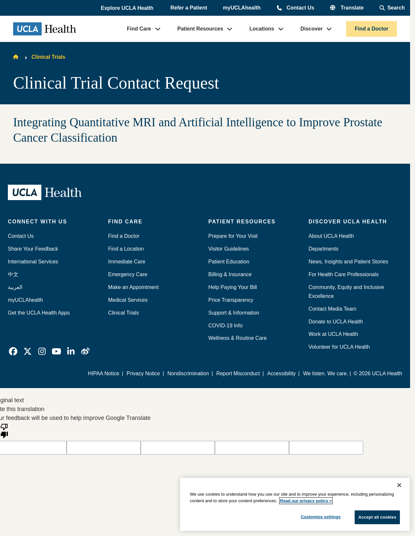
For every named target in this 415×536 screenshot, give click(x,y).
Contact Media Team (333, 309)
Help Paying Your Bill (232, 287)
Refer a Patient (189, 7)
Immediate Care (126, 261)
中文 (13, 274)
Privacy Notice (143, 373)
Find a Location (126, 249)
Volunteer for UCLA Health (339, 347)
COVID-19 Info (225, 325)
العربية (15, 287)
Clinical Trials (48, 57)
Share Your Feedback (33, 249)
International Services (33, 261)
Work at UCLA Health (333, 334)
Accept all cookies (377, 517)
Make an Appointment (133, 287)
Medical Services (128, 300)
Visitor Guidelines (228, 249)
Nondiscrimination (188, 373)
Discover (312, 28)
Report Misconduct (238, 373)
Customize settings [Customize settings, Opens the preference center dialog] (321, 516)
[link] (13, 351)
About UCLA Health (331, 236)
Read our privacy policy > (306, 500)
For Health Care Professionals (344, 274)
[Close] (399, 485)
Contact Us (300, 7)
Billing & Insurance (230, 274)
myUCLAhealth (242, 7)
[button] (128, 8)
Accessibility (281, 373)
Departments (324, 249)
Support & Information (233, 313)
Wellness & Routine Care (237, 338)
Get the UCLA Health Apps (39, 313)
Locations (261, 28)
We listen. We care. (325, 373)
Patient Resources (200, 28)
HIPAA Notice (103, 373)
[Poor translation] (4, 430)
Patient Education (228, 261)
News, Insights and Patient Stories (348, 261)
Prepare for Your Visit (233, 236)
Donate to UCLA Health (336, 321)
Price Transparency (230, 300)
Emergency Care (128, 274)
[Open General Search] (392, 7)
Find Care (139, 28)
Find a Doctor (371, 28)
